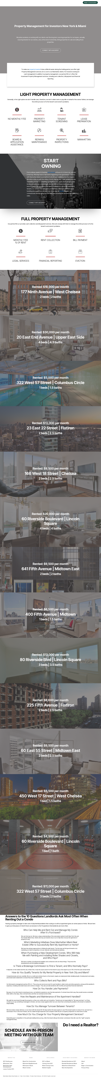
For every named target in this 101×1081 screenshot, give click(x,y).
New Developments (67, 1067)
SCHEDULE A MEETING (29, 1042)
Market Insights (46, 1067)
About (83, 1061)
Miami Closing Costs (48, 1065)
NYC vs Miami (46, 1061)
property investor (35, 69)
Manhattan (53, 2)
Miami (59, 2)
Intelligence (73, 2)
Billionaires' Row (7, 1063)
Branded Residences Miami (69, 1063)
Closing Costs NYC (47, 1063)
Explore (66, 2)
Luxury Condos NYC (8, 1069)
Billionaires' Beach (28, 1065)
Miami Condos (27, 1067)
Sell (80, 2)
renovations (51, 172)
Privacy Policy (85, 1067)
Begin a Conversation (90, 2)
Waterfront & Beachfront (68, 1065)
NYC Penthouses (7, 1061)
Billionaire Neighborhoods (30, 1063)
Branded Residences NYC (69, 1061)
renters (61, 191)
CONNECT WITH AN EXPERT (50, 50)
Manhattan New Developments (7, 1066)
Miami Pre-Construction (29, 1061)
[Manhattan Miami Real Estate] (10, 2)
